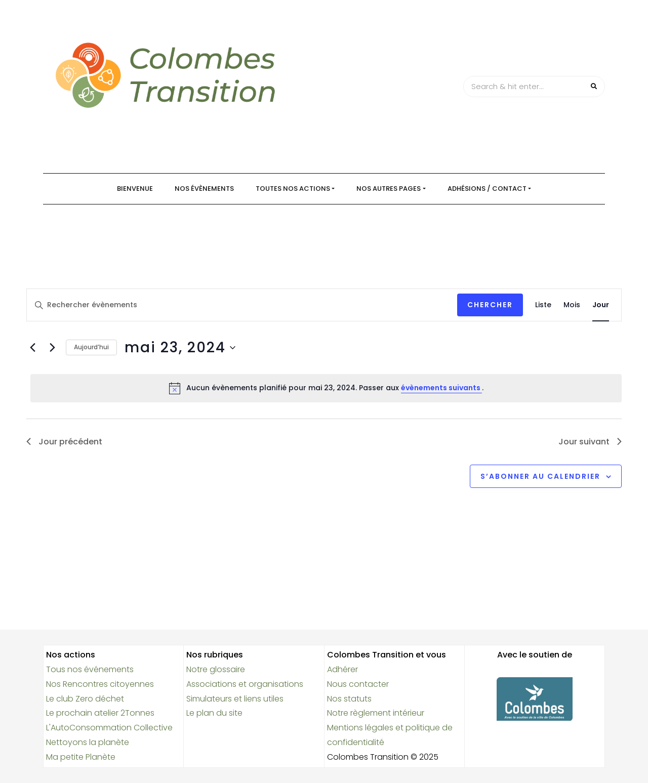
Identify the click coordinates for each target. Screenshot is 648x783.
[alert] (326, 388)
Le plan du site (214, 713)
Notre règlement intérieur (375, 713)
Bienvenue (135, 188)
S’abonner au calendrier (540, 476)
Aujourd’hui (91, 347)
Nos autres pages (388, 188)
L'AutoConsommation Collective (109, 727)
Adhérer (342, 669)
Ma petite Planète (80, 757)
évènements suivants (441, 388)
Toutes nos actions (293, 188)
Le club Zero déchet (85, 699)
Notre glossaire (215, 669)
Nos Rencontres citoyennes (100, 684)
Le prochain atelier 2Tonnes (100, 713)
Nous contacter (358, 684)
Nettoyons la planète (87, 742)
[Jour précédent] (32, 348)
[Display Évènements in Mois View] (571, 305)
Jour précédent (64, 441)
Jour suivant (590, 441)
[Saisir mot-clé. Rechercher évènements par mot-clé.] (242, 305)
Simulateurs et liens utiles (235, 699)
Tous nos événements (90, 669)
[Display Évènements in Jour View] (600, 305)
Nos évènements (204, 188)
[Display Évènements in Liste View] (543, 305)
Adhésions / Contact (487, 188)
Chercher (490, 305)
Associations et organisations (244, 684)
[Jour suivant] (52, 348)
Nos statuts (349, 699)
